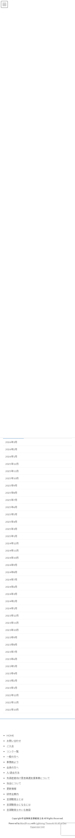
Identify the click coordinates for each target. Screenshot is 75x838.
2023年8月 (11, 644)
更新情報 (11, 788)
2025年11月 (12, 471)
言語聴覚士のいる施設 (19, 810)
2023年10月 (12, 630)
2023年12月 (12, 615)
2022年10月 (12, 709)
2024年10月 (12, 557)
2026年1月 (11, 456)
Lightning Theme (44, 823)
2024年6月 (11, 586)
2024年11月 (12, 550)
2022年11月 (12, 702)
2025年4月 (11, 521)
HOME (10, 735)
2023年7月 (11, 651)
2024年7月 (11, 579)
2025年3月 (11, 528)
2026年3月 (11, 442)
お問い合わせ (14, 740)
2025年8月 (11, 492)
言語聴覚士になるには (19, 804)
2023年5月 (11, 666)
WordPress (25, 823)
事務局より (13, 762)
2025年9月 (11, 485)
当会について (14, 783)
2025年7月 (11, 499)
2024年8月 (11, 572)
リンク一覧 (13, 751)
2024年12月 (12, 543)
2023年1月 (11, 688)
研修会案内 (13, 794)
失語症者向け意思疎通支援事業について (28, 778)
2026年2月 (11, 449)
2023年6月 (11, 659)
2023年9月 (11, 637)
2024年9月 (11, 564)
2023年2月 (11, 680)
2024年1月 (11, 608)
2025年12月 (12, 463)
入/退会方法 (13, 772)
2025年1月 (11, 536)
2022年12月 (12, 695)
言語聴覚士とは (15, 799)
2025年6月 (11, 507)
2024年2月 (11, 601)
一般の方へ (13, 756)
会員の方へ (13, 767)
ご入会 (10, 746)
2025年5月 (11, 514)
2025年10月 (12, 478)
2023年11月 (12, 622)
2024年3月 (11, 593)
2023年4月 (11, 673)
